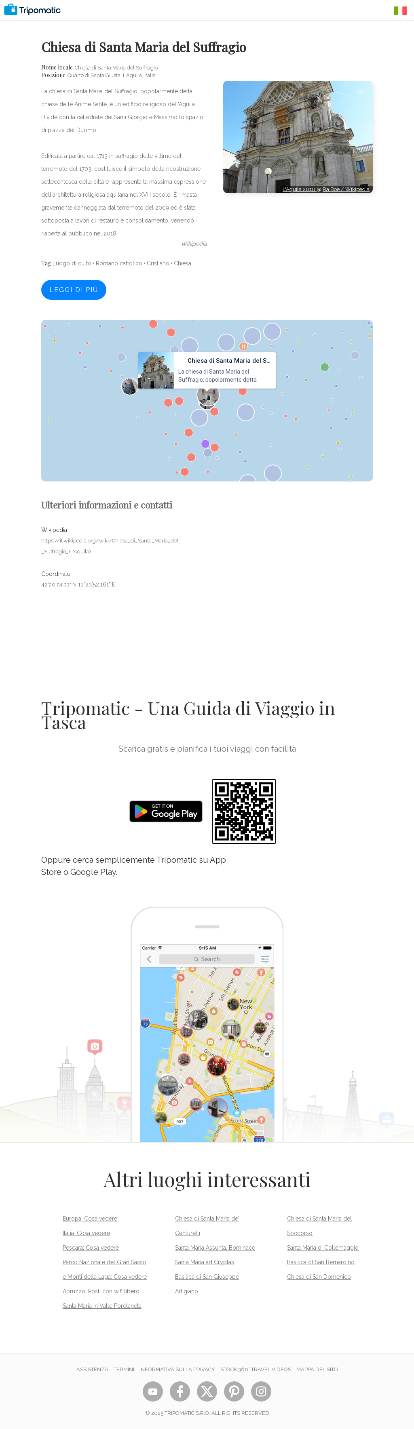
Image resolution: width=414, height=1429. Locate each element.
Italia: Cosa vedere (86, 1233)
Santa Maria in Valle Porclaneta (102, 1306)
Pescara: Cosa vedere (91, 1247)
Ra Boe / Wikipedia (346, 189)
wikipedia (194, 243)
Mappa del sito (317, 1369)
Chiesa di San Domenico (319, 1276)
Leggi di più (73, 290)
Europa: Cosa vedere (90, 1218)
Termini (124, 1369)
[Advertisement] (298, 229)
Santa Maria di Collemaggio (323, 1247)
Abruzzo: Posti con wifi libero (101, 1291)
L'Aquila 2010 (300, 189)
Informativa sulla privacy (177, 1369)
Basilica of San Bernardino (321, 1262)
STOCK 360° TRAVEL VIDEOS (255, 1369)
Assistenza (92, 1369)
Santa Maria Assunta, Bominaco (215, 1247)
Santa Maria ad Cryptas (204, 1262)
